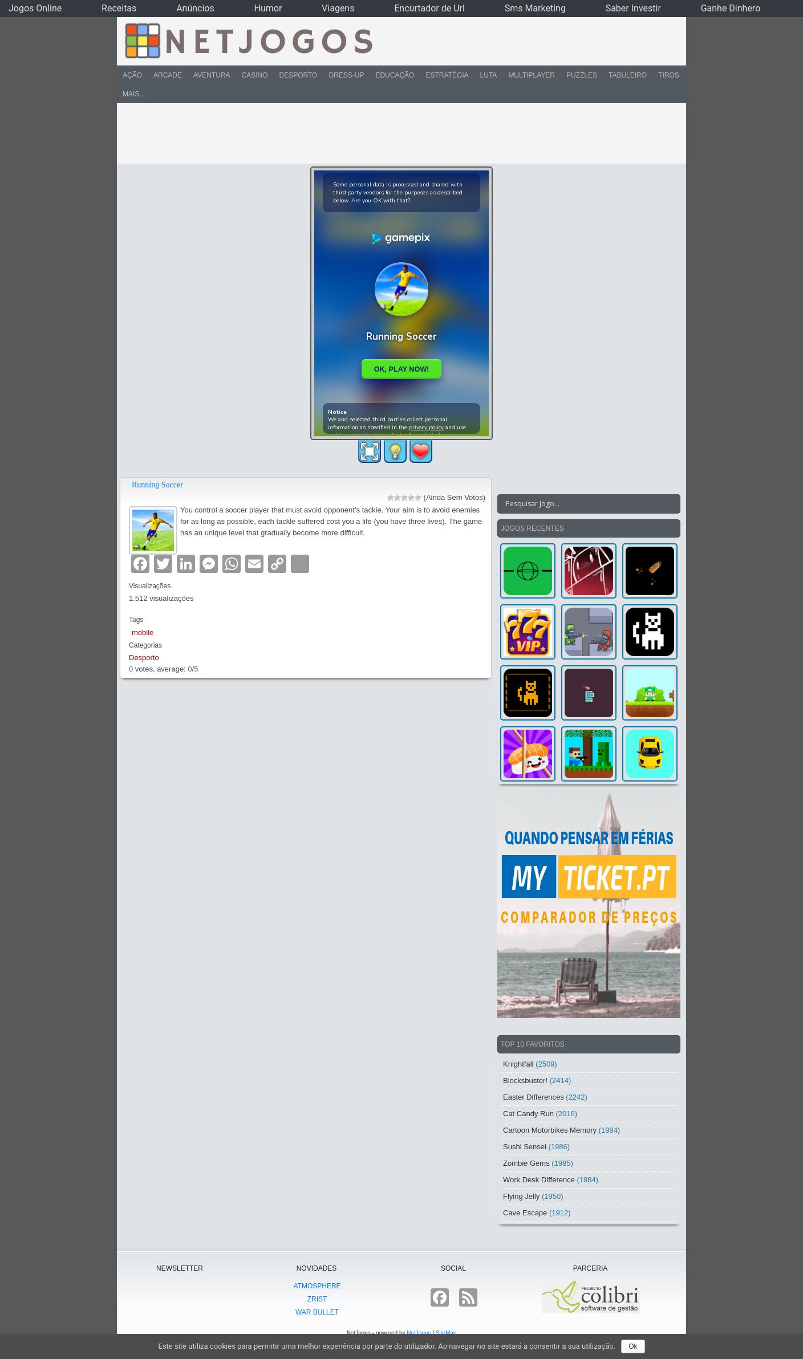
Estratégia (446, 75)
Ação (132, 75)
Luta (488, 75)
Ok (632, 1346)
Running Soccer (157, 485)
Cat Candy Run (528, 1113)
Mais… (134, 94)
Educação (394, 75)
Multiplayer (531, 75)
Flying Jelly (521, 1196)
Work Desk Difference (539, 1179)
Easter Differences (533, 1097)
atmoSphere (316, 1286)
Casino (254, 75)
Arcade (167, 75)
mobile (142, 632)
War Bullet (317, 1312)
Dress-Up (346, 75)
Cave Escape (525, 1213)
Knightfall (518, 1064)
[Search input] (582, 504)
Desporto (298, 75)
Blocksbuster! (525, 1080)
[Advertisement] (393, 133)
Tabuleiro (628, 75)
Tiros (668, 75)
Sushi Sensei (524, 1146)
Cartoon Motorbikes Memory (550, 1130)
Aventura (211, 75)
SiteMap (446, 1333)
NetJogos (419, 1333)
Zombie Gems (526, 1163)
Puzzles (581, 75)
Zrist (317, 1299)
